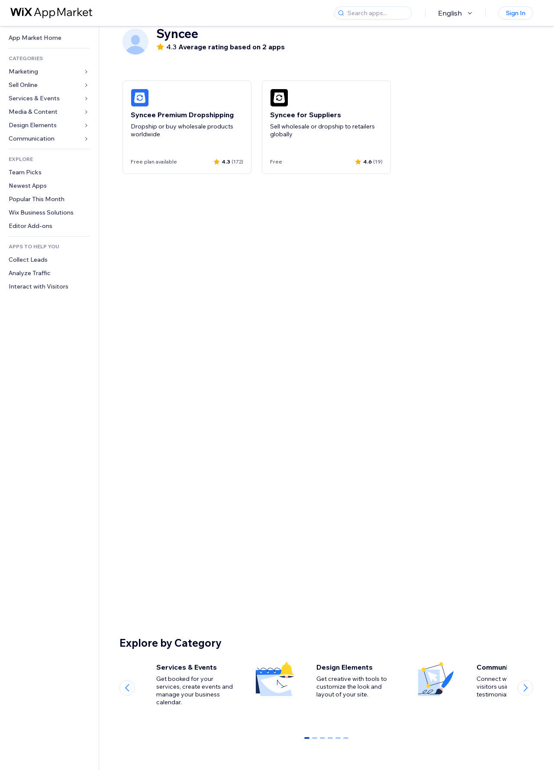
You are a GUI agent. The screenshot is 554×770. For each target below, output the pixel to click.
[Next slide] (525, 688)
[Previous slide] (127, 688)
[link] (49, 38)
